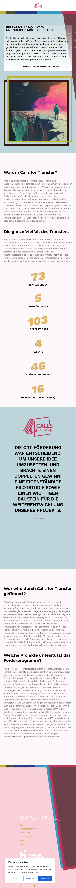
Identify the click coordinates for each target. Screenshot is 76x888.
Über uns (24, 844)
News (22, 841)
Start (22, 825)
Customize (15, 878)
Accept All (45, 878)
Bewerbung (25, 833)
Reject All (30, 878)
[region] (30, 870)
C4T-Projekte (26, 837)
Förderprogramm (28, 829)
